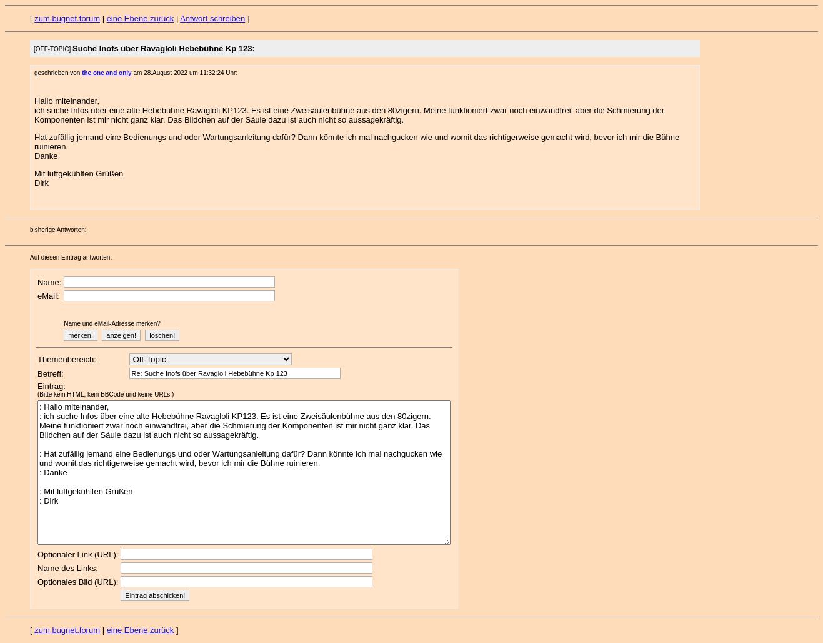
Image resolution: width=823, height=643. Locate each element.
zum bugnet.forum (67, 18)
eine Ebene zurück (140, 18)
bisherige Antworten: (58, 229)
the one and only (106, 72)
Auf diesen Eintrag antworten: (71, 257)
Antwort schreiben (212, 18)
